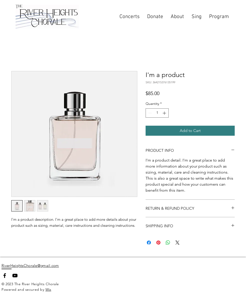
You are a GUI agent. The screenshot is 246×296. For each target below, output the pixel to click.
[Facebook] (5, 275)
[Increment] (165, 113)
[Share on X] (177, 243)
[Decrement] (149, 113)
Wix (48, 289)
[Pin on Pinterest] (158, 243)
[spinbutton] (157, 113)
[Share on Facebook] (149, 243)
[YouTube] (15, 275)
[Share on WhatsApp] (168, 243)
